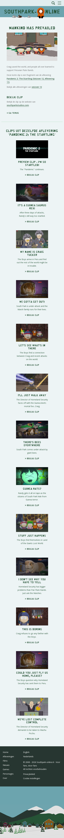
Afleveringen (8, 756)
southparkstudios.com (18, 105)
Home (5, 752)
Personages (8, 773)
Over (5, 778)
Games (6, 769)
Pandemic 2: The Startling (32, 134)
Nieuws (6, 765)
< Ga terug (13, 112)
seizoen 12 (37, 87)
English (26, 752)
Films (5, 760)
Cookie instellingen (31, 778)
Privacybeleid (29, 774)
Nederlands (28, 756)
